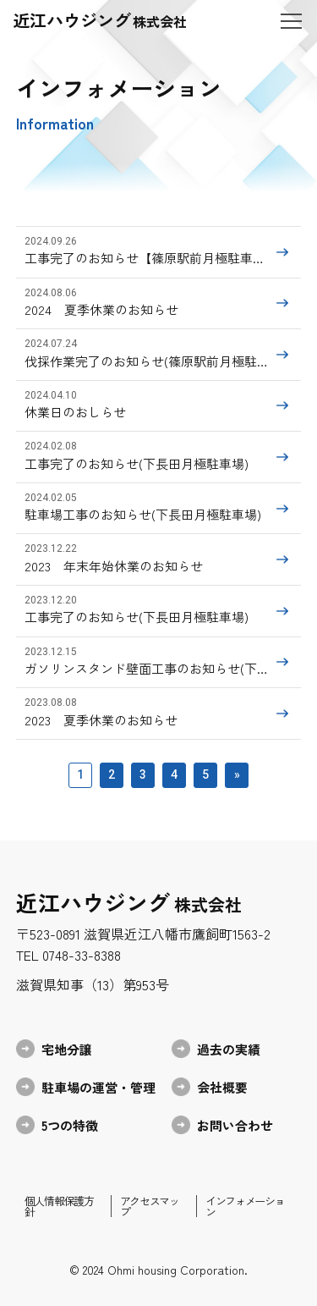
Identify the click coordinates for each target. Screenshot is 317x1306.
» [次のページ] (237, 774)
